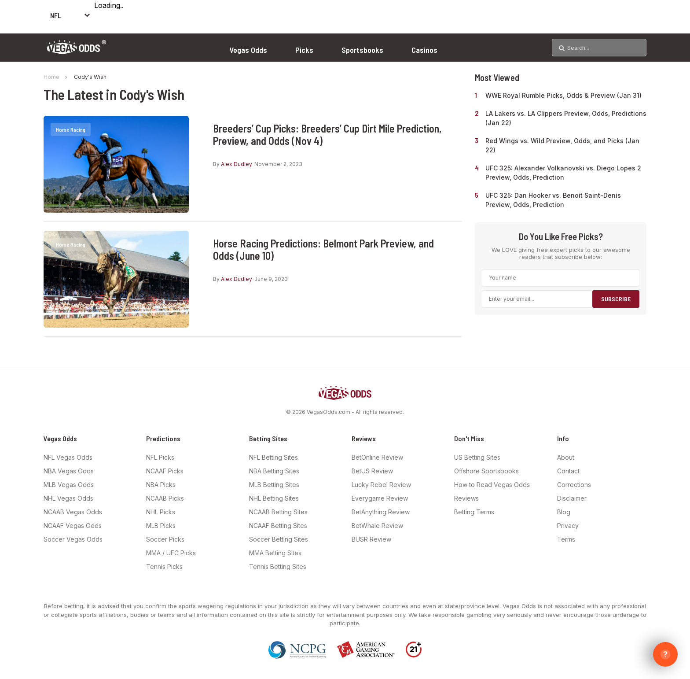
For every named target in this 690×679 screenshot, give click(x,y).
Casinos (424, 50)
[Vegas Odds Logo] (76, 51)
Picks (304, 50)
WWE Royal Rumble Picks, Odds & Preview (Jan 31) (563, 95)
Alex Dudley (236, 164)
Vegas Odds (248, 50)
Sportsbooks (362, 50)
